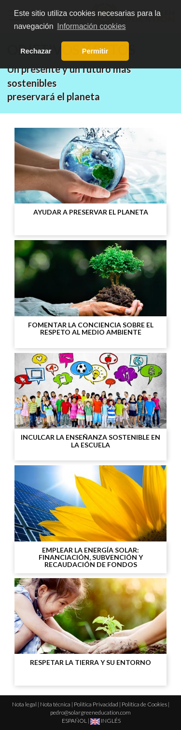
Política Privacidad (96, 704)
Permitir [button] (95, 51)
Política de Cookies (144, 704)
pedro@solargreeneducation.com (90, 712)
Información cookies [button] (91, 26)
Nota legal (24, 704)
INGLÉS (105, 720)
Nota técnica (55, 704)
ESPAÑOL (74, 720)
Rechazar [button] (35, 51)
